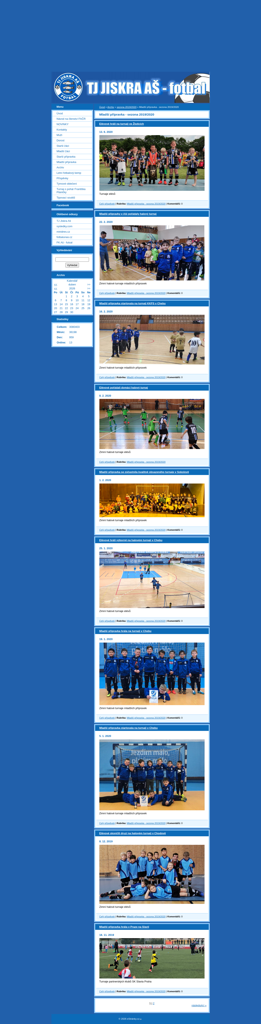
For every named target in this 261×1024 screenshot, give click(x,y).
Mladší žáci (63, 151)
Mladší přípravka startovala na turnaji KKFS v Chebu (132, 303)
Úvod (102, 107)
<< (55, 284)
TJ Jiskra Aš (64, 220)
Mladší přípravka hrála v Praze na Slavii (124, 926)
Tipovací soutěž (66, 197)
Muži (59, 135)
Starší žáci (63, 145)
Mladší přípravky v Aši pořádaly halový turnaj (128, 213)
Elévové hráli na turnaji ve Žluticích (121, 123)
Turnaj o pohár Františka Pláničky (71, 191)
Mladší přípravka (66, 162)
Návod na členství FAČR (71, 118)
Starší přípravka (66, 156)
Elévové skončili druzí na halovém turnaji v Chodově (132, 833)
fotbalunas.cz (64, 237)
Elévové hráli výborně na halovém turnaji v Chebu (130, 540)
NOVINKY (63, 124)
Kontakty (62, 129)
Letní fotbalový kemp (69, 172)
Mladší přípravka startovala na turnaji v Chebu (128, 727)
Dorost (61, 140)
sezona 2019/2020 (126, 107)
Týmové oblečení (67, 183)
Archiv (110, 107)
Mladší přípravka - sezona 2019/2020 (146, 203)
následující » (199, 1005)
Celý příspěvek (107, 203)
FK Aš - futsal (64, 242)
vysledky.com (64, 226)
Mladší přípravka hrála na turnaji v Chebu (125, 631)
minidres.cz (63, 231)
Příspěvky (62, 178)
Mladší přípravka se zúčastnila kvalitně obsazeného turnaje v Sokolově (144, 472)
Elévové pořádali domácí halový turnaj (123, 387)
